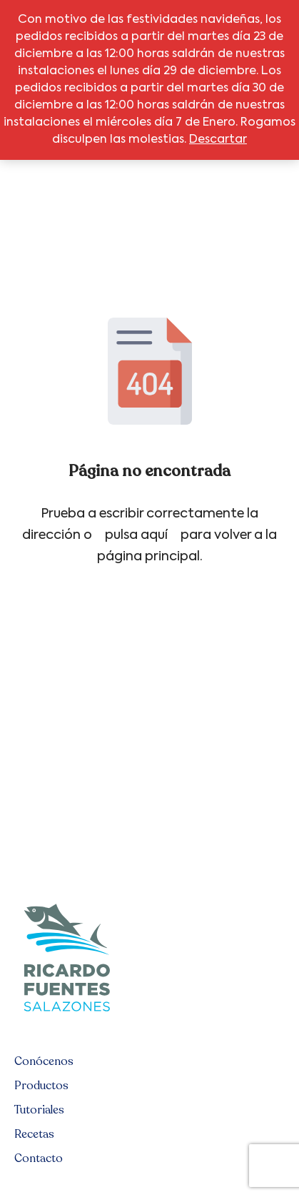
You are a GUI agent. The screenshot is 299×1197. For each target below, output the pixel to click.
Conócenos (44, 1061)
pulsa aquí (136, 535)
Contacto (38, 1158)
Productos (41, 1086)
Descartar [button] (218, 140)
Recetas (34, 1134)
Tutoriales (39, 1110)
